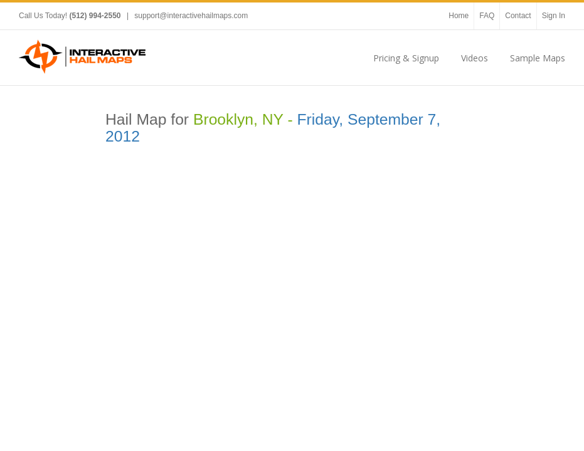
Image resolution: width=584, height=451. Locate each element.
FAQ (486, 15)
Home (459, 15)
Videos (474, 58)
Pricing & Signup (406, 58)
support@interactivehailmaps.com (191, 15)
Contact (518, 15)
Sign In (553, 15)
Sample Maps (537, 58)
